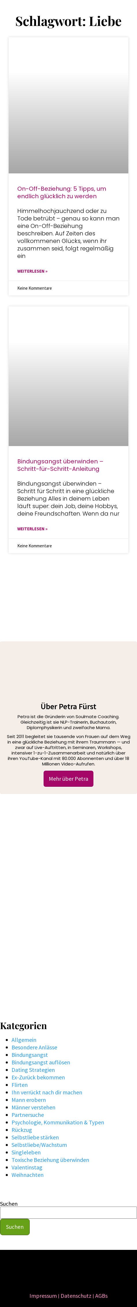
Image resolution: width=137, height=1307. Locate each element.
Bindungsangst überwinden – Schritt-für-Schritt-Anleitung (60, 465)
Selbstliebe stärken (35, 1137)
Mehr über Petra (68, 778)
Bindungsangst (30, 1054)
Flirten (20, 1084)
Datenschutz (76, 1295)
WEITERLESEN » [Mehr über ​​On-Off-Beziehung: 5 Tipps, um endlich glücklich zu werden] (32, 271)
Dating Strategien (33, 1069)
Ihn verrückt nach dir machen (47, 1092)
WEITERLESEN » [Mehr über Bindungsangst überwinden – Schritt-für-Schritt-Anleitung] (32, 528)
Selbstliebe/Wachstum (39, 1144)
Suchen (9, 1204)
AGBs (101, 1295)
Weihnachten (28, 1174)
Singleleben (26, 1152)
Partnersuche (28, 1114)
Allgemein (24, 1039)
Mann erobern (29, 1099)
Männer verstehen (33, 1107)
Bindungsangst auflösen (41, 1062)
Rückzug (22, 1129)
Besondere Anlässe (34, 1047)
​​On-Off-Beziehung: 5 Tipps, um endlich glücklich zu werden (61, 192)
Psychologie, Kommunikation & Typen (58, 1122)
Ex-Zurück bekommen (38, 1077)
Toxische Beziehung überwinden (50, 1159)
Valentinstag (27, 1167)
